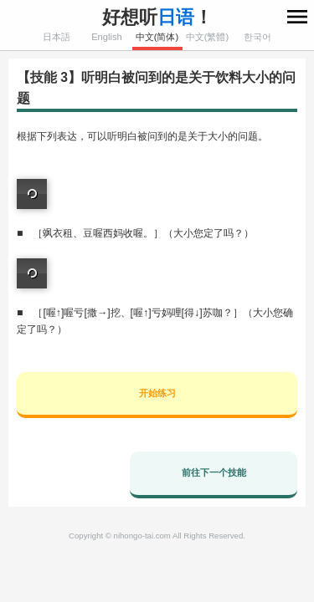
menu (297, 16)
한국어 (257, 37)
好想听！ (157, 17)
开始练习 (157, 393)
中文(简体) (157, 37)
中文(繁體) (207, 37)
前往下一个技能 (214, 472)
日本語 (56, 37)
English (106, 37)
